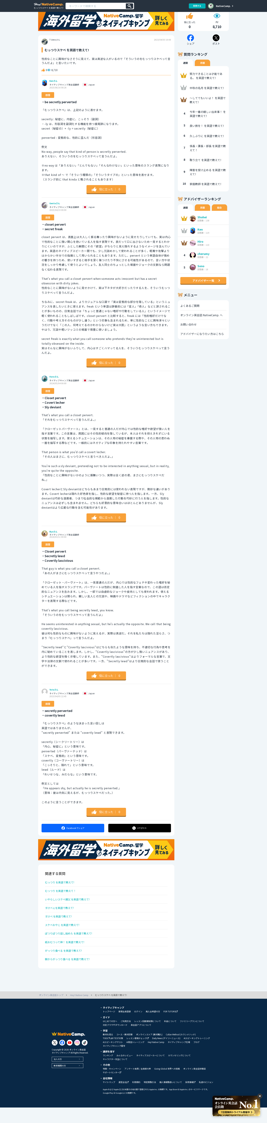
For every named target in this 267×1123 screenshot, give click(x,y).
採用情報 (190, 1098)
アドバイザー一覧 (203, 291)
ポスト (139, 838)
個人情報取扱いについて (170, 1098)
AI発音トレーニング (135, 1058)
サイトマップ (109, 1098)
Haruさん (54, 387)
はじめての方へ (110, 1037)
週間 (185, 73)
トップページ (109, 1027)
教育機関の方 (60, 1081)
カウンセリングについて (179, 1071)
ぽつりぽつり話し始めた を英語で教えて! (70, 947)
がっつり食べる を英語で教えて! (65, 965)
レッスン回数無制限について (147, 1037)
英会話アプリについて (141, 1040)
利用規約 (136, 1098)
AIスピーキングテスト (113, 1058)
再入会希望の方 (153, 1027)
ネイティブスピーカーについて (150, 1071)
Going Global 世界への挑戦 (167, 1084)
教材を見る (108, 1050)
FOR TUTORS (170, 1027)
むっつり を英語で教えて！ (61, 902)
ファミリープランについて (192, 1037)
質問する (197, 5)
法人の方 (58, 1074)
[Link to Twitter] (55, 1058)
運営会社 (124, 1098)
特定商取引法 (150, 1098)
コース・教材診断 (124, 1050)
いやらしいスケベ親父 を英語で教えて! (69, 911)
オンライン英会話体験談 (194, 1084)
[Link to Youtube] (70, 1058)
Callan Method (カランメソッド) (181, 1050)
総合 (219, 218)
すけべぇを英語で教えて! (60, 920)
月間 (202, 73)
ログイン (138, 1027)
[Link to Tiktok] (85, 1058)
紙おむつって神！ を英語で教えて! (66, 956)
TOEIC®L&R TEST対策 (113, 1054)
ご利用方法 (126, 1037)
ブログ (196, 1058)
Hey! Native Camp (156, 1058)
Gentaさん (54, 214)
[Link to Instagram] (77, 1058)
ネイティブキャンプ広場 (179, 1058)
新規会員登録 (125, 1027)
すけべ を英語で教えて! (59, 929)
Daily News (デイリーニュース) (166, 1054)
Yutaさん (53, 700)
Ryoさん (53, 542)
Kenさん (53, 91)
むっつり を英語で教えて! (60, 893)
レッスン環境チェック (137, 1054)
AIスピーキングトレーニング (197, 1054)
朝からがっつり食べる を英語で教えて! (69, 974)
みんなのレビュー (124, 1071)
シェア (73, 838)
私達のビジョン (206, 1098)
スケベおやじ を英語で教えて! (63, 938)
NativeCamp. (223, 6)
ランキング (108, 1071)
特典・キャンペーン (112, 1084)
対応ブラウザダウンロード (115, 1040)
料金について (170, 1037)
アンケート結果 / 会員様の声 (137, 1084)
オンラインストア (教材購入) (149, 1050)
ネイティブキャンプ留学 (114, 1061)
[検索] (129, 6)
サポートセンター (112, 1088)
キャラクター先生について (115, 1075)
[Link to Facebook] (62, 1058)
